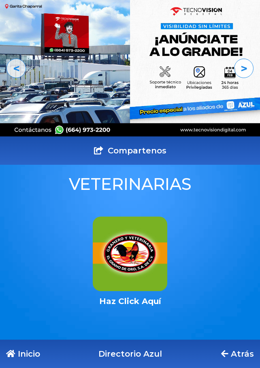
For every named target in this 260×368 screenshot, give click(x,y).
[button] (16, 68)
